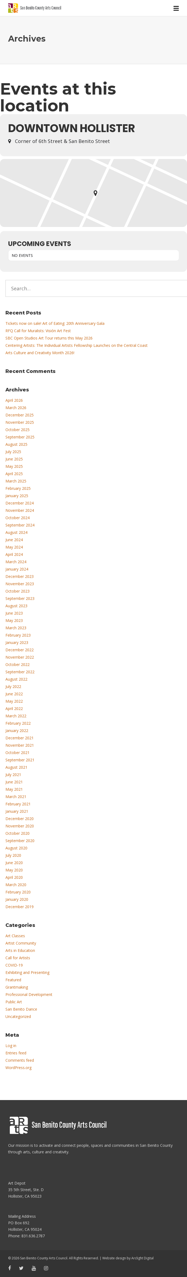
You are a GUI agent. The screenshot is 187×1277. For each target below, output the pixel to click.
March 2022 (15, 715)
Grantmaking (16, 987)
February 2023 (18, 635)
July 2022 (13, 686)
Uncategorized (18, 1016)
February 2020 (18, 892)
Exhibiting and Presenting (27, 972)
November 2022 (19, 657)
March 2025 (15, 481)
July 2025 (13, 451)
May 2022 (14, 701)
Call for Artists (17, 957)
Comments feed (19, 1060)
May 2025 (14, 466)
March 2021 (15, 796)
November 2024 (19, 510)
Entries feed (15, 1052)
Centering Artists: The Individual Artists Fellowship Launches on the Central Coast (76, 345)
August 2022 (16, 679)
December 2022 (19, 649)
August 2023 (16, 605)
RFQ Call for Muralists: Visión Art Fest (38, 330)
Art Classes (15, 935)
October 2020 (17, 833)
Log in (10, 1045)
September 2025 (19, 437)
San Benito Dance (21, 1009)
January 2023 (16, 642)
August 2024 (16, 532)
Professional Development (28, 994)
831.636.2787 (33, 1235)
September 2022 (19, 671)
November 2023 (19, 583)
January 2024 (16, 569)
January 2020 (16, 899)
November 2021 (19, 745)
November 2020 (19, 826)
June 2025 (14, 459)
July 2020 (13, 855)
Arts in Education (20, 950)
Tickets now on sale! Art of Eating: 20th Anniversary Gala (54, 323)
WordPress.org (18, 1067)
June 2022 (14, 693)
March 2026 (15, 407)
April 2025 (14, 473)
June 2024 (14, 539)
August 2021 (16, 767)
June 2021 (14, 781)
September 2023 (19, 598)
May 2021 (14, 789)
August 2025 (16, 444)
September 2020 (19, 840)
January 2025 (16, 495)
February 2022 (18, 723)
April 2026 (14, 400)
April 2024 (14, 554)
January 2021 (16, 811)
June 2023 (14, 613)
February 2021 (18, 803)
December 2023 (19, 576)
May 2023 (14, 620)
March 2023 (15, 627)
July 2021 (13, 774)
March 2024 (15, 561)
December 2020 (19, 818)
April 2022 (14, 708)
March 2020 (15, 884)
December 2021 (19, 737)
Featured (13, 979)
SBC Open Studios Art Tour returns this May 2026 (49, 338)
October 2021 (17, 752)
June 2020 (14, 862)
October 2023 (17, 591)
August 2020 (16, 848)
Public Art (13, 1001)
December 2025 (19, 415)
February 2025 (18, 488)
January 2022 (16, 730)
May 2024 (14, 547)
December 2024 (19, 503)
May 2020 (14, 870)
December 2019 (19, 906)
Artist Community (20, 943)
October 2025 (17, 429)
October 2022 (17, 664)
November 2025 (19, 422)
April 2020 (14, 877)
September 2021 (19, 759)
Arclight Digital (142, 1258)
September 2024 (19, 525)
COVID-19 (14, 965)
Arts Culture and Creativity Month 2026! (39, 352)
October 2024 (17, 517)
